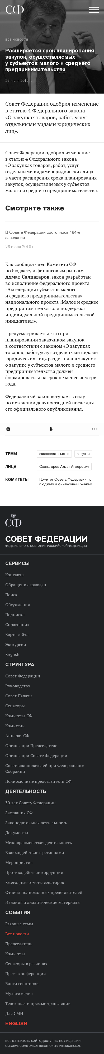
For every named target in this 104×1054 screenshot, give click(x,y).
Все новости (16, 39)
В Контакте (8, 429)
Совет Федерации (22, 675)
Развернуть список (95, 429)
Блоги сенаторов (21, 983)
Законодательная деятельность (36, 822)
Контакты (15, 574)
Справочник (17, 624)
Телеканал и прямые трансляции (38, 1003)
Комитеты (15, 953)
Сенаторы (15, 705)
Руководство (17, 685)
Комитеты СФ (18, 715)
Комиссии (15, 725)
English (12, 654)
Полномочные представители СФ (38, 781)
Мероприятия (18, 862)
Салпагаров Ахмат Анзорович (64, 466)
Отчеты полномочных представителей (43, 892)
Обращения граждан (25, 584)
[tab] (52, 429)
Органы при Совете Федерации (36, 755)
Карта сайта (17, 634)
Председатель (18, 943)
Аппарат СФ (17, 735)
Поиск (11, 594)
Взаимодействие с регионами (34, 852)
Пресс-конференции (25, 973)
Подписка (15, 614)
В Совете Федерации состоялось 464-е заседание (42, 235)
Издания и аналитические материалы (43, 902)
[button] (93, 10)
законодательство (54, 453)
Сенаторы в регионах (26, 963)
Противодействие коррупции (34, 872)
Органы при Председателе (31, 745)
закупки (83, 453)
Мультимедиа (19, 993)
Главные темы (19, 923)
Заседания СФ (19, 812)
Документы (16, 832)
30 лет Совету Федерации (30, 802)
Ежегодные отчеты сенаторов (34, 882)
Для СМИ (14, 1013)
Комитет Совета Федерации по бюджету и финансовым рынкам (65, 481)
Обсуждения (17, 604)
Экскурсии (15, 644)
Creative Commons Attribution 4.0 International (43, 1046)
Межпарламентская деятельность (38, 842)
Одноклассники (51, 429)
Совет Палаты (18, 695)
